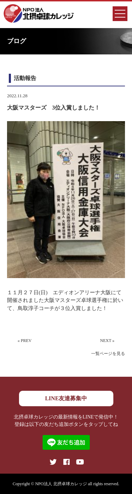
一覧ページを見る (108, 353)
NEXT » (107, 340)
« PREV (25, 340)
